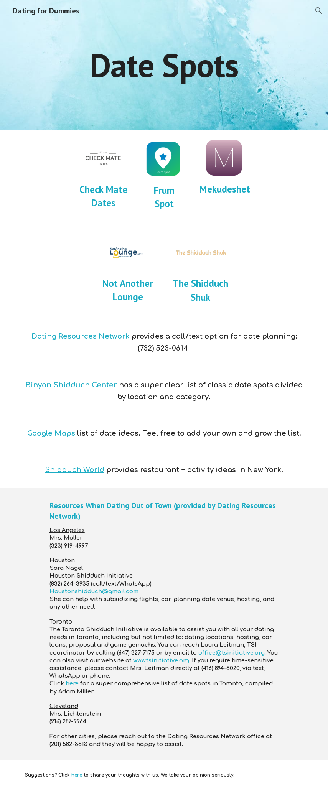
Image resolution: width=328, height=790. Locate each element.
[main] (164, 65)
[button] (319, 11)
